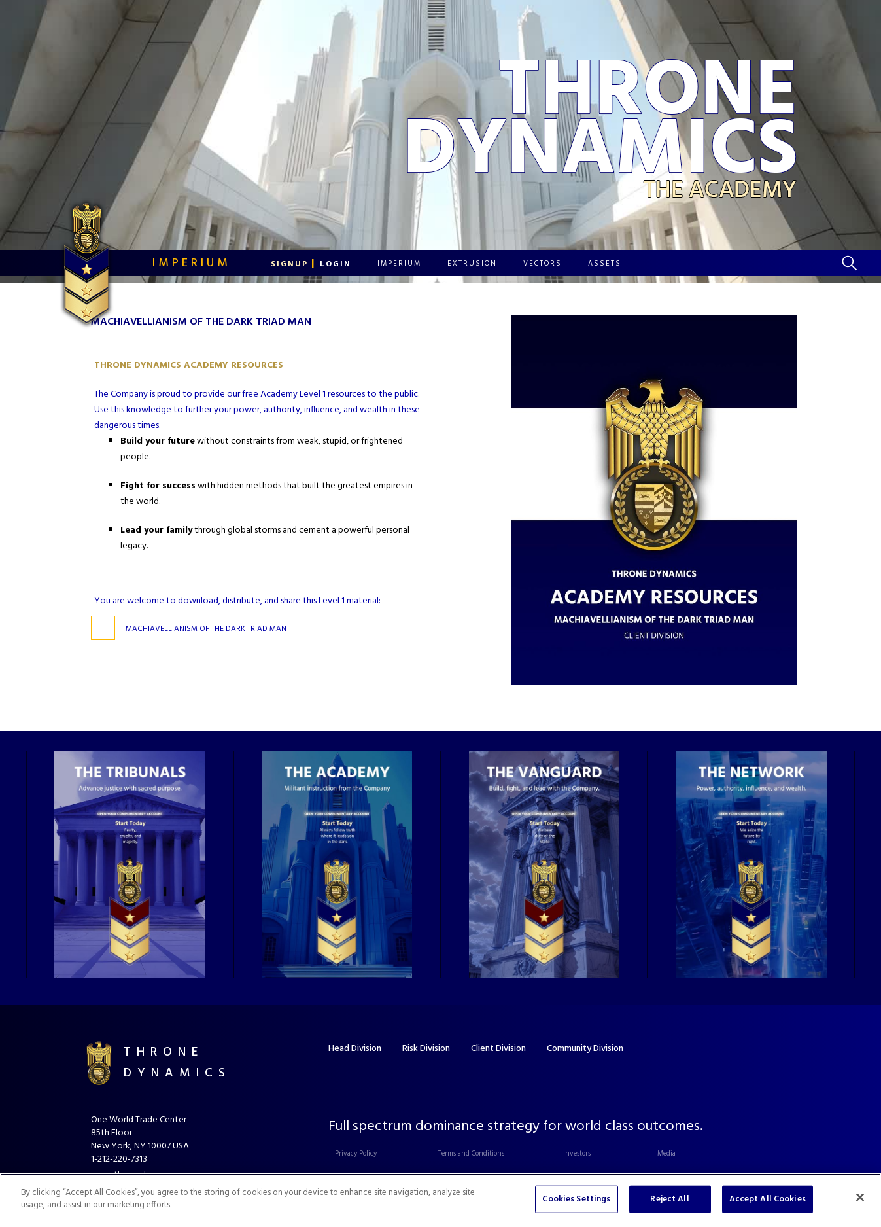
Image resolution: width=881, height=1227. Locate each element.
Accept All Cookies (767, 1199)
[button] (311, 264)
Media (666, 1154)
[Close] (860, 1197)
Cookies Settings (576, 1199)
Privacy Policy (356, 1154)
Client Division (498, 1048)
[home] (126, 263)
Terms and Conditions (471, 1154)
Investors (577, 1154)
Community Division (585, 1048)
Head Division (354, 1048)
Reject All (669, 1199)
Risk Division (426, 1048)
